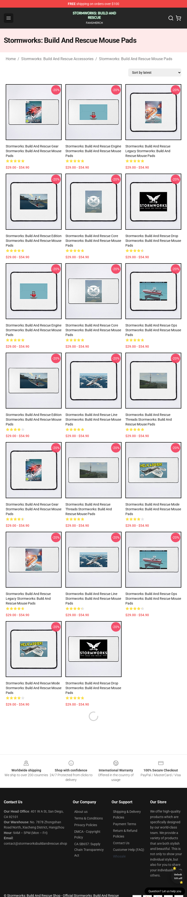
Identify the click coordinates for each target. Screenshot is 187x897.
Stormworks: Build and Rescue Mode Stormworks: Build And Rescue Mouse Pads (153, 509)
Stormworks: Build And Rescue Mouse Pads (135, 59)
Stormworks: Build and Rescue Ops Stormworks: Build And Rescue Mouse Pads (153, 330)
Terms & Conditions (88, 807)
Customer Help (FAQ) (128, 838)
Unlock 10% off (178, 876)
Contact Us (121, 832)
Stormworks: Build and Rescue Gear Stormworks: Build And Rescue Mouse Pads (33, 151)
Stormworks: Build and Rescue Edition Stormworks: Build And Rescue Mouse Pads (34, 240)
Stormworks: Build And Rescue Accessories (57, 59)
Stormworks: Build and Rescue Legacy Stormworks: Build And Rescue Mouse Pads (147, 151)
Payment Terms (124, 812)
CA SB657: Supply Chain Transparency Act (89, 838)
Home (11, 59)
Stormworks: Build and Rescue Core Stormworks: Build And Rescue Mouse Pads (93, 240)
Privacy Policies (85, 813)
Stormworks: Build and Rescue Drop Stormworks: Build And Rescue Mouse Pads (153, 240)
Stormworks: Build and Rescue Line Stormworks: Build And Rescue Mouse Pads (93, 419)
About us (81, 800)
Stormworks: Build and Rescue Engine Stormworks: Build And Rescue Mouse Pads (93, 151)
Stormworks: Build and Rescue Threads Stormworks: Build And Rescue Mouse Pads (148, 419)
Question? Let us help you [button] (164, 891)
